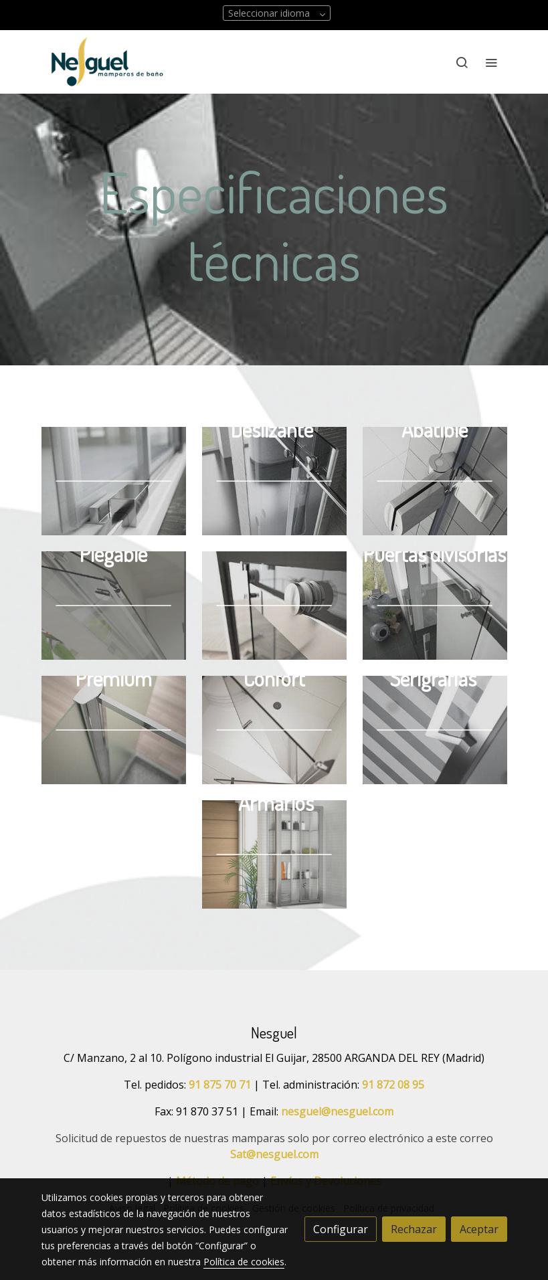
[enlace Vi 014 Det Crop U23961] (274, 604)
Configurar (340, 1229)
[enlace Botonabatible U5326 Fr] (435, 479)
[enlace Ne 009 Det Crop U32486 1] (113, 479)
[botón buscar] (461, 62)
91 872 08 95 (393, 1084)
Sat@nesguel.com (274, 1154)
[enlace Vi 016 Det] (435, 604)
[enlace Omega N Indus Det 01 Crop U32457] (435, 728)
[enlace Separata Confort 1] (274, 728)
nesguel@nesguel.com (337, 1111)
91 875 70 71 (220, 1084)
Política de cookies (243, 1261)
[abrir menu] (491, 62)
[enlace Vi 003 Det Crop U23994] (274, 479)
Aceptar (479, 1229)
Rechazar (414, 1229)
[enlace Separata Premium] (113, 728)
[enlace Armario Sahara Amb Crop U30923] (274, 853)
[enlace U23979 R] (113, 604)
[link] (107, 62)
